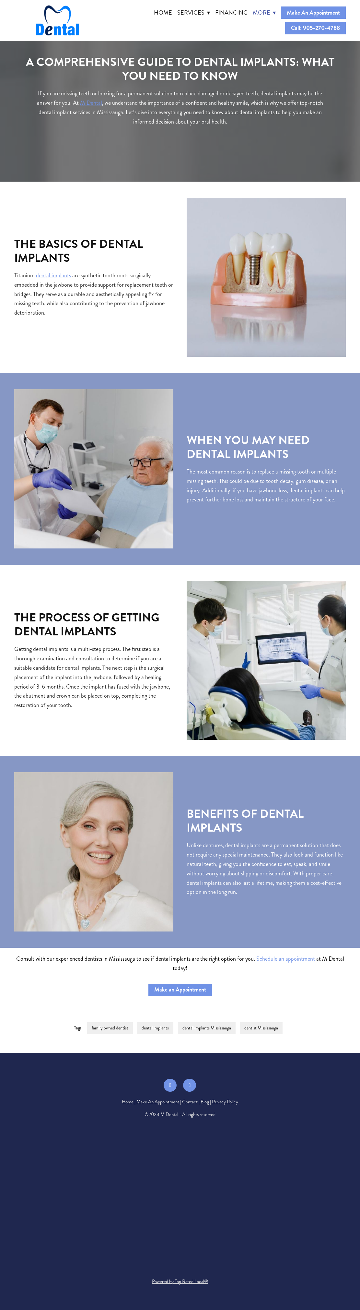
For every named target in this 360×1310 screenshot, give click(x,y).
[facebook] (170, 1085)
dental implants (53, 275)
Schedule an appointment (285, 959)
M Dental (91, 103)
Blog (205, 1101)
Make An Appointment (313, 12)
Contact (190, 1101)
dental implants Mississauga (206, 1028)
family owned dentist (110, 1028)
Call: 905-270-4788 (315, 28)
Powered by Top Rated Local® (180, 1281)
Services (193, 12)
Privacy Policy (225, 1101)
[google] (189, 1085)
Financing (231, 12)
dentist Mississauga (261, 1028)
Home (163, 12)
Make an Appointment (180, 989)
